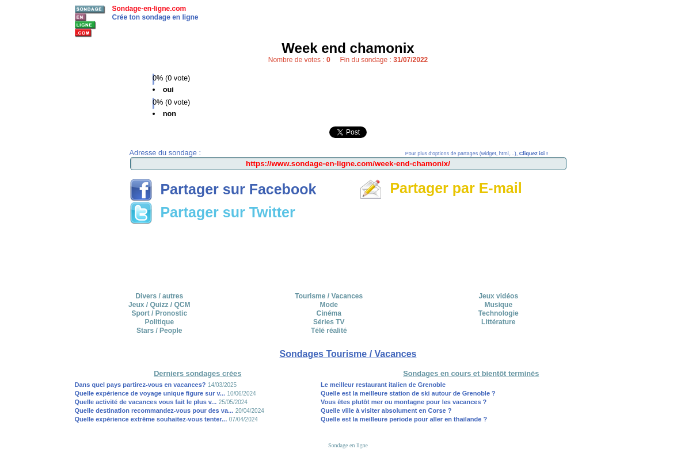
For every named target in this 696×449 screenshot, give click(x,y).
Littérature (498, 322)
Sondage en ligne (348, 445)
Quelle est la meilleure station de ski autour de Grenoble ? (408, 393)
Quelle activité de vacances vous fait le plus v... (146, 401)
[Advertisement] (348, 254)
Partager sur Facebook (223, 189)
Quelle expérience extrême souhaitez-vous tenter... (151, 419)
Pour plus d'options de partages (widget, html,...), (476, 153)
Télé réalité (329, 331)
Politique (159, 322)
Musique (498, 305)
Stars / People (159, 331)
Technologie (498, 313)
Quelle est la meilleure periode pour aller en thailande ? (404, 419)
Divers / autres (159, 296)
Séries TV (329, 322)
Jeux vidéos (498, 296)
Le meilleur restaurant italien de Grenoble (383, 384)
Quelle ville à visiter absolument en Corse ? (386, 410)
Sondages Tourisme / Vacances (347, 354)
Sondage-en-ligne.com (149, 9)
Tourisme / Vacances (329, 296)
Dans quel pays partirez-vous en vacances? (140, 384)
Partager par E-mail (440, 188)
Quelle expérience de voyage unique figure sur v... (150, 393)
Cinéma (329, 313)
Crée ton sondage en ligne (155, 17)
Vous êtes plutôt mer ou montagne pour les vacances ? (403, 401)
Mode (329, 305)
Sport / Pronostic (159, 313)
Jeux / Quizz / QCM (159, 305)
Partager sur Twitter (212, 212)
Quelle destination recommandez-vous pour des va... (154, 410)
